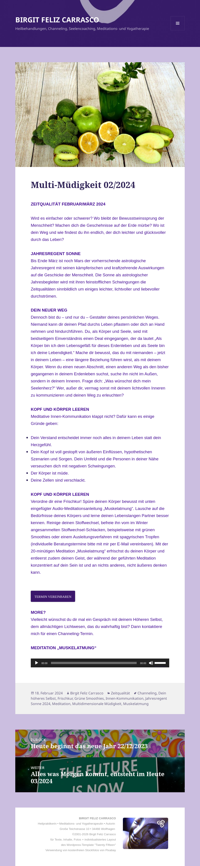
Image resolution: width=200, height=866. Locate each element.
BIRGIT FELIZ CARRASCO (57, 19)
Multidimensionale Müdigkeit (96, 703)
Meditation (61, 703)
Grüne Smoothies (89, 698)
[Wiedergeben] (36, 663)
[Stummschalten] (151, 663)
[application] (100, 663)
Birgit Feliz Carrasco (86, 693)
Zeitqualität (120, 693)
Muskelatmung (136, 703)
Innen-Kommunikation (125, 698)
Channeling (147, 693)
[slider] (93, 663)
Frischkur (65, 698)
